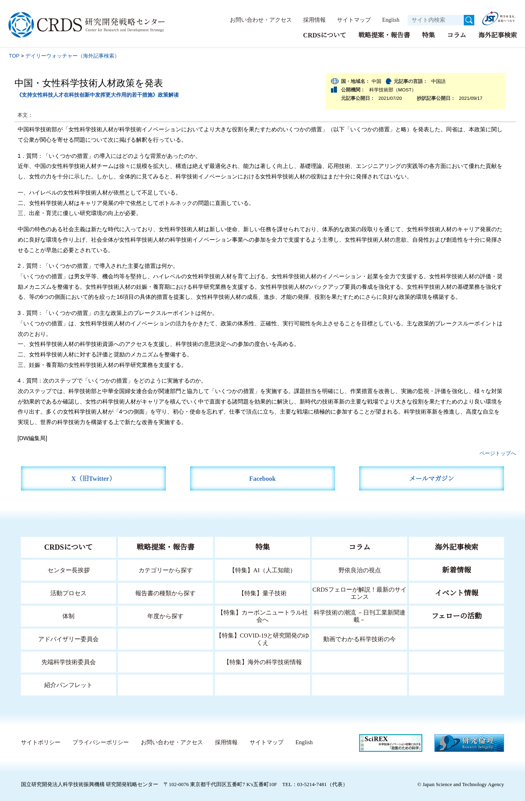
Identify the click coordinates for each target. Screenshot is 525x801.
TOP (14, 55)
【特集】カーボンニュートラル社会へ (262, 615)
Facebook (262, 478)
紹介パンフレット (69, 684)
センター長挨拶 (68, 569)
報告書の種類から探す (165, 592)
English (388, 20)
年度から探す (165, 615)
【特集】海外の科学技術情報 (262, 661)
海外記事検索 (497, 34)
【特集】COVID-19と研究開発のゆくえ (262, 638)
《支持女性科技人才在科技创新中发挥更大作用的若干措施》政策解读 (98, 94)
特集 (428, 34)
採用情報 (310, 20)
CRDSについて (324, 34)
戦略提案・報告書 (384, 34)
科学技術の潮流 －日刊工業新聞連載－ (360, 615)
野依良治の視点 (360, 569)
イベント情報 (456, 593)
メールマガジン (431, 478)
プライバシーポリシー (100, 742)
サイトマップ (349, 20)
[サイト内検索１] (435, 20)
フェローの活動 (457, 616)
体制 (68, 615)
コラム (456, 34)
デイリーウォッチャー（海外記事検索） (72, 55)
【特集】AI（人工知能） (262, 569)
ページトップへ (498, 453)
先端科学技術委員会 (68, 661)
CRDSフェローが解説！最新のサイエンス (359, 592)
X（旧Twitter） (93, 478)
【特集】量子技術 (262, 592)
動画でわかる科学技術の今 (359, 638)
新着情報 (456, 570)
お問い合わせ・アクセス (257, 20)
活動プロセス (68, 592)
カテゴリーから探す (165, 569)
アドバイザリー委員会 (68, 638)
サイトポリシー (40, 742)
